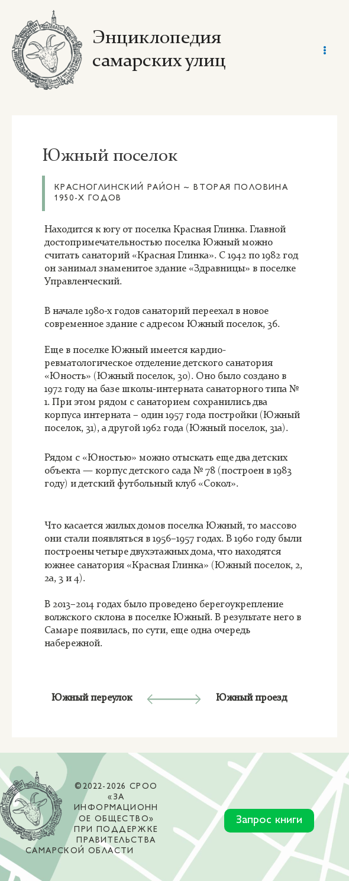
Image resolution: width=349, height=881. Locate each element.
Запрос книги (269, 820)
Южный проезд (251, 698)
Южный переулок (92, 698)
